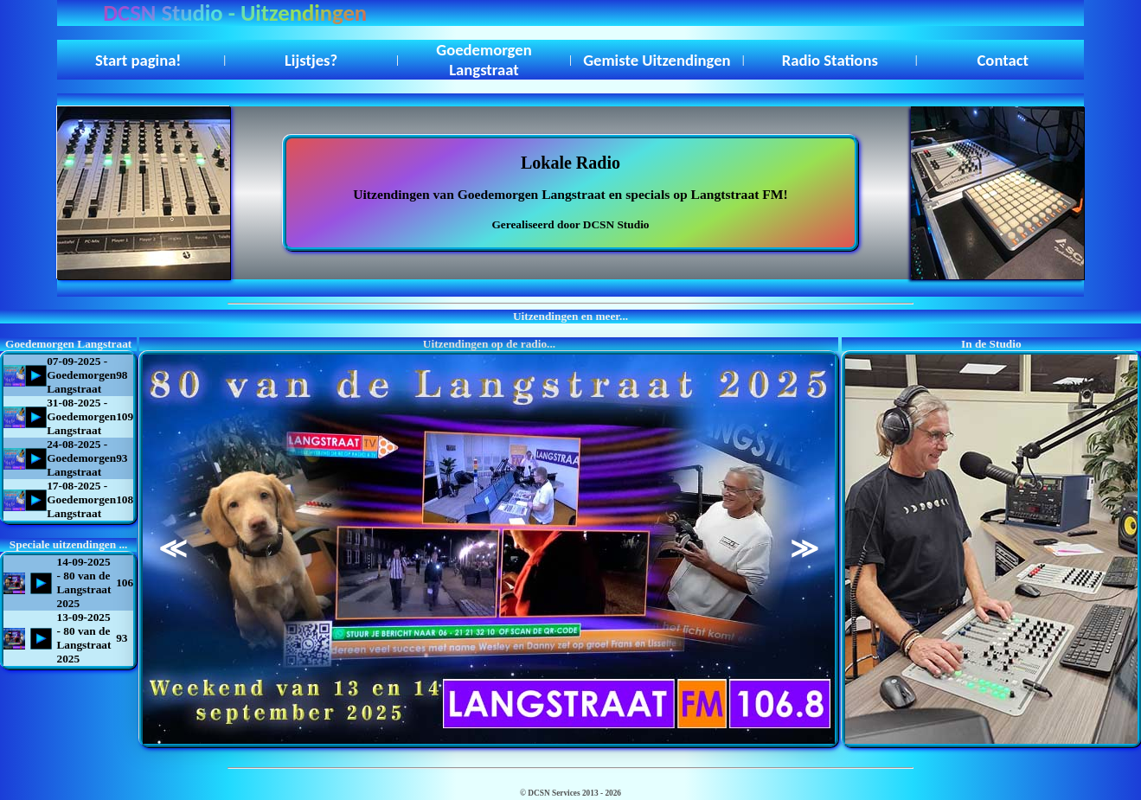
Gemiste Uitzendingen (656, 60)
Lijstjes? (311, 60)
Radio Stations (830, 60)
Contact (1003, 60)
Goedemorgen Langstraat (483, 60)
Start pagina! (138, 60)
